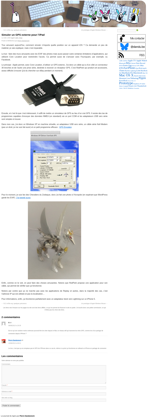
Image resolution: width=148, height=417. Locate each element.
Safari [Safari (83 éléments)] (143, 84)
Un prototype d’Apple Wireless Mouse (94, 30)
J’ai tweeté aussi (23, 198)
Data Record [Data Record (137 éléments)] (140, 63)
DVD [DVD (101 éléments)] (121, 65)
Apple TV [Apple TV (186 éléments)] (132, 60)
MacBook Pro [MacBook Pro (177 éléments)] (127, 73)
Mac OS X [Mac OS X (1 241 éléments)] (126, 75)
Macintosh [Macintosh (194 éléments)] (137, 73)
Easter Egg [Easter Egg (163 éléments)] (127, 65)
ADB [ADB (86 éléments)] (120, 61)
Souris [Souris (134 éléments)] (131, 86)
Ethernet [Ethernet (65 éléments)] (134, 65)
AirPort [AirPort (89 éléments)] (125, 61)
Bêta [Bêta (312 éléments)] (128, 63)
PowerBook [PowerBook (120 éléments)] (123, 81)
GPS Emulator (65, 127)
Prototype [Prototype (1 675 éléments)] (126, 83)
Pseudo (4, 385)
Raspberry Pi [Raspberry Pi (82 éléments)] (137, 84)
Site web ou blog (7, 397)
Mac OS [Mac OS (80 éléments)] (145, 73)
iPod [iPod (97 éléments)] (136, 68)
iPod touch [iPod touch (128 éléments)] (142, 68)
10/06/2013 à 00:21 (14, 343)
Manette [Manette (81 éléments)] (136, 76)
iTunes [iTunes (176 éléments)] (122, 70)
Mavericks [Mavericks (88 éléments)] (142, 76)
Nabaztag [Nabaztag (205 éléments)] (134, 78)
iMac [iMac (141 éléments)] (142, 65)
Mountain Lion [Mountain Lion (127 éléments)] (124, 78)
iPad (20, 38)
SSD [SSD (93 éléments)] (135, 86)
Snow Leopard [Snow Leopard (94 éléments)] (123, 86)
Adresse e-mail (6, 391)
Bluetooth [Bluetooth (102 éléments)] (122, 63)
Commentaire (6, 364)
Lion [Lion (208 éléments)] (138, 70)
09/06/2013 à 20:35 (14, 325)
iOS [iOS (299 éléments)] (121, 68)
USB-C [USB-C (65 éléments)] (121, 88)
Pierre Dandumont (23, 41)
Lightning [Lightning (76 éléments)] (133, 71)
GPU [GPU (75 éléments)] (138, 65)
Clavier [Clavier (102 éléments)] (133, 63)
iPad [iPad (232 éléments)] (125, 68)
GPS (16, 38)
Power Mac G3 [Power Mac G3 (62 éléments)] (132, 80)
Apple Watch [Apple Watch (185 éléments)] (141, 60)
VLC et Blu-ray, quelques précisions (14, 30)
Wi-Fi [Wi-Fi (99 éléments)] (125, 88)
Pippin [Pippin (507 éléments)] (142, 78)
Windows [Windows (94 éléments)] (131, 88)
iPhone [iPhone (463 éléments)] (131, 67)
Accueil (134, 3)
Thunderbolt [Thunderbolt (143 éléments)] (141, 86)
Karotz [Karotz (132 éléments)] (127, 71)
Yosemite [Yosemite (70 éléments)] (136, 88)
